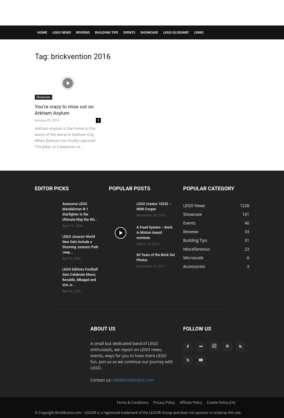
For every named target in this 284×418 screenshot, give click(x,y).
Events (129, 32)
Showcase (149, 32)
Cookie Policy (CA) (221, 402)
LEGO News (61, 32)
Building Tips (106, 32)
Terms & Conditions (132, 402)
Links (198, 32)
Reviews (83, 32)
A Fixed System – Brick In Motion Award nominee (154, 232)
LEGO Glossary (176, 32)
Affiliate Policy (190, 402)
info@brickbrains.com (133, 380)
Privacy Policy (164, 402)
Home (42, 32)
